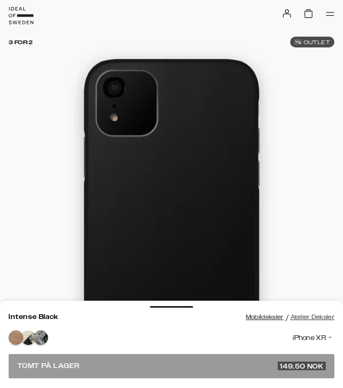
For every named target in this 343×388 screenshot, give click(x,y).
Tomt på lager (171, 366)
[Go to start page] (21, 15)
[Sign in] (287, 13)
